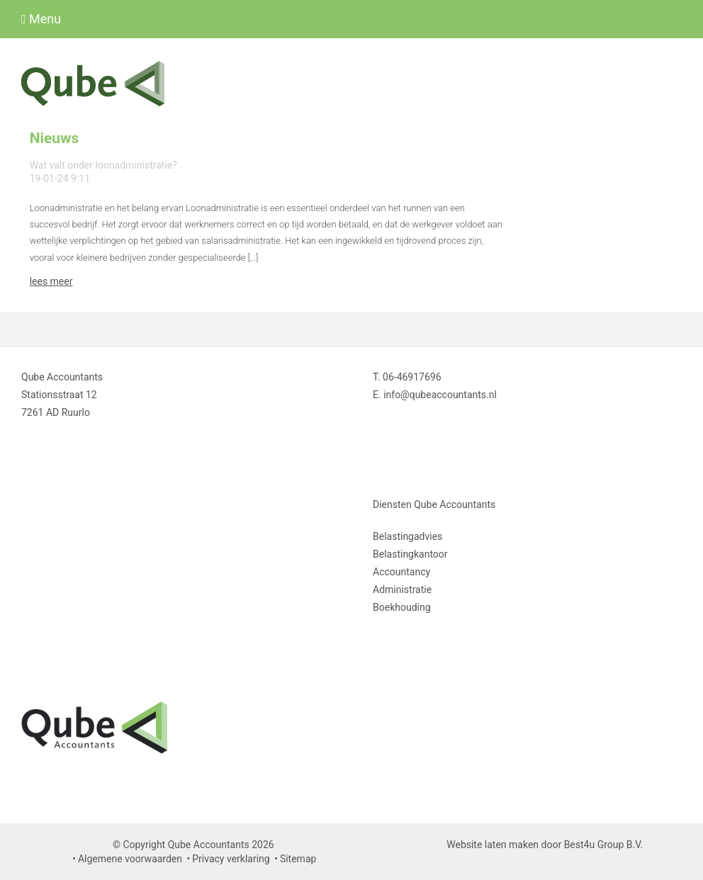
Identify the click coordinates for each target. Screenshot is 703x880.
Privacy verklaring (230, 858)
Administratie (402, 589)
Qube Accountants (454, 504)
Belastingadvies (407, 536)
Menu (41, 18)
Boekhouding (402, 607)
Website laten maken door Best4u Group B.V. (544, 844)
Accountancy (401, 571)
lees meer (51, 281)
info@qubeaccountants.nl (440, 394)
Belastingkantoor (410, 554)
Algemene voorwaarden (130, 858)
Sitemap (298, 858)
